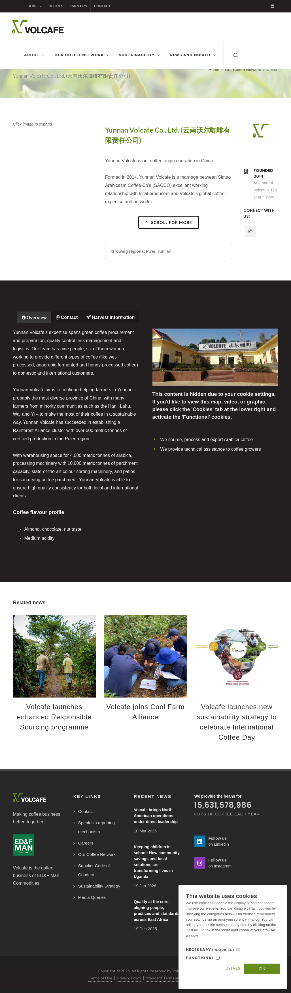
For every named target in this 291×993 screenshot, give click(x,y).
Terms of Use (100, 977)
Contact (102, 6)
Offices (56, 6)
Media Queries (92, 897)
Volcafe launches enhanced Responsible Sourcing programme (54, 717)
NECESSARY (210, 949)
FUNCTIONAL (200, 957)
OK (262, 968)
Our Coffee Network (243, 69)
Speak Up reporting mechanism (96, 827)
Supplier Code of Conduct (94, 870)
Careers (79, 6)
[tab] (34, 317)
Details (233, 968)
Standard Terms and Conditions (174, 977)
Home (35, 6)
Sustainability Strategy (99, 886)
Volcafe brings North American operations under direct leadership (156, 816)
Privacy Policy (129, 977)
